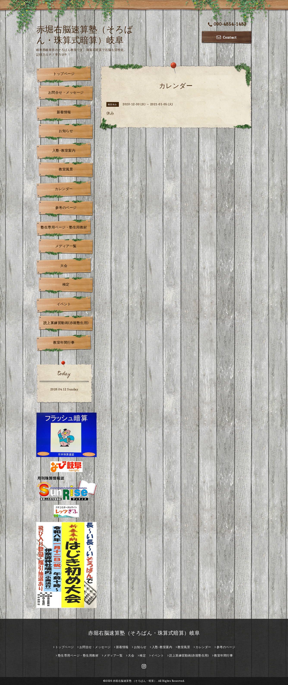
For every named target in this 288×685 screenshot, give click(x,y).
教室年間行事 (63, 342)
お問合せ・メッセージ (66, 92)
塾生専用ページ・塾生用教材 (64, 227)
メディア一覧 (66, 246)
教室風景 (66, 169)
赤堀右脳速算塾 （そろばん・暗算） (135, 680)
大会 (63, 266)
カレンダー (64, 189)
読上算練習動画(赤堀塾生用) (65, 323)
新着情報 (64, 112)
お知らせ (66, 131)
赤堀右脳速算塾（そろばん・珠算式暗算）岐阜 (144, 633)
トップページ (63, 74)
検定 (65, 284)
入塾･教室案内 (64, 150)
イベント (64, 304)
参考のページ (66, 208)
